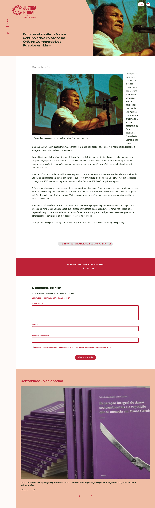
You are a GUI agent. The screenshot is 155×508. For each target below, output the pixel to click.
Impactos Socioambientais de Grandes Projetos (87, 243)
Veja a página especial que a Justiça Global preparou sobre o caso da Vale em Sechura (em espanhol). (79, 222)
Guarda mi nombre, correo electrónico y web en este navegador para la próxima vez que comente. (72, 347)
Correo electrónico (40, 336)
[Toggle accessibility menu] (8, 32)
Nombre (35, 324)
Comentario (37, 304)
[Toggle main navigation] (7, 21)
